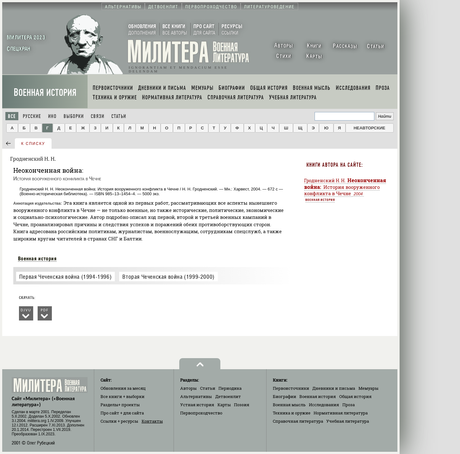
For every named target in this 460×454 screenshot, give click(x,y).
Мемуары (368, 388)
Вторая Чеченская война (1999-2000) (168, 276)
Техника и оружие (291, 413)
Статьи (118, 116)
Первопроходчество (201, 413)
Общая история (355, 396)
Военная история (45, 92)
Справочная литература (298, 421)
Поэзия (241, 404)
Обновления (123, 388)
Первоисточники (291, 388)
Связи (97, 116)
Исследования (324, 404)
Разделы (120, 404)
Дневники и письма (333, 388)
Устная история (197, 404)
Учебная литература (347, 421)
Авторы (188, 388)
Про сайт (122, 413)
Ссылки (119, 421)
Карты (224, 404)
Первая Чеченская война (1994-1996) (65, 276)
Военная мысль (289, 404)
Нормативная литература (341, 413)
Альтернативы (196, 396)
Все (12, 116)
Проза (348, 404)
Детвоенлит (228, 396)
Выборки (74, 116)
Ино (52, 116)
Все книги (122, 396)
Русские (32, 116)
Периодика (230, 388)
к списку (33, 143)
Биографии (284, 396)
